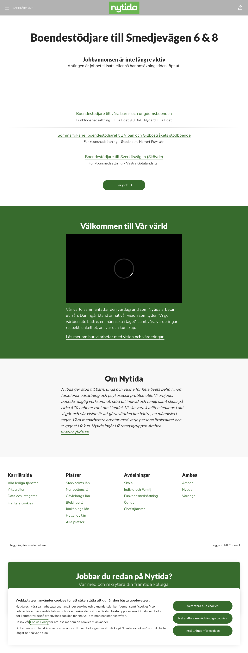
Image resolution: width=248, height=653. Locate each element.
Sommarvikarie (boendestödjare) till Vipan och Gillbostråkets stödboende (124, 135)
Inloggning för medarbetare (27, 545)
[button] (240, 7)
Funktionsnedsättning (141, 496)
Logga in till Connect (226, 545)
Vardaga (188, 496)
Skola (128, 483)
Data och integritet (22, 496)
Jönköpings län (77, 509)
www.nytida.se (75, 432)
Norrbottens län (78, 489)
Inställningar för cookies (203, 631)
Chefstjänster (134, 509)
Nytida (187, 489)
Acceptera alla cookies (203, 606)
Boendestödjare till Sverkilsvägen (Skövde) (124, 157)
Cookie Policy (39, 622)
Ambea (188, 483)
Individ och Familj (137, 489)
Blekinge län (75, 502)
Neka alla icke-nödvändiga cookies (202, 618)
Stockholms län (78, 483)
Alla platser (75, 522)
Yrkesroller (16, 489)
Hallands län (76, 515)
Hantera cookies (20, 503)
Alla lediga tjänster (23, 483)
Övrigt (129, 502)
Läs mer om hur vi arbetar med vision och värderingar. (115, 337)
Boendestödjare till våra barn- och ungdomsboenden (124, 114)
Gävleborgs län (78, 496)
